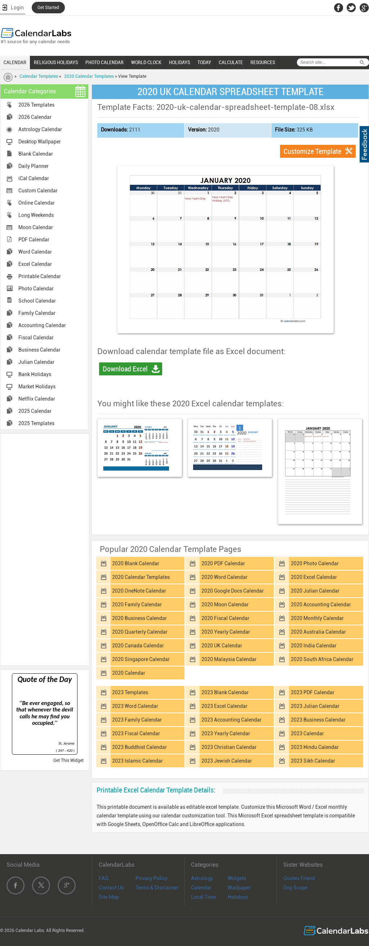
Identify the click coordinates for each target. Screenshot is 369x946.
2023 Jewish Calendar (226, 761)
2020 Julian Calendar (315, 591)
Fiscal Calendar (36, 337)
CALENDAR (15, 62)
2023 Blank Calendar (225, 692)
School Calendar (37, 301)
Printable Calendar (39, 276)
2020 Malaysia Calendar (229, 659)
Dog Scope (295, 888)
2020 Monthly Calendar (317, 618)
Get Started (48, 7)
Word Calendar (35, 252)
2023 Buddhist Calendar (139, 747)
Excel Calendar (35, 264)
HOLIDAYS (179, 62)
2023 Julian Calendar (315, 706)
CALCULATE (231, 62)
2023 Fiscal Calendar (136, 733)
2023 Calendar (307, 733)
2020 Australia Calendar (318, 632)
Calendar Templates (38, 76)
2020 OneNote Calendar (139, 591)
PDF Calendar (33, 239)
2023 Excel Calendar (224, 706)
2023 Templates (130, 692)
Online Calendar (36, 203)
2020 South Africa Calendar (322, 659)
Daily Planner (33, 166)
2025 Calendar (35, 411)
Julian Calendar (36, 362)
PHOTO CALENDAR (104, 62)
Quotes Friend (299, 878)
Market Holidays (36, 386)
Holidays (238, 897)
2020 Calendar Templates (89, 76)
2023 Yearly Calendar (225, 733)
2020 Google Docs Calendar (232, 591)
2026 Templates (36, 105)
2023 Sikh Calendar (313, 761)
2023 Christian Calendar (229, 747)
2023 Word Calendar (135, 706)
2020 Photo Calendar (315, 563)
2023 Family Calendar (137, 720)
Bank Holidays (34, 374)
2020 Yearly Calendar (225, 632)
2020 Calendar (128, 673)
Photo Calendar (36, 288)
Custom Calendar (38, 190)
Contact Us (111, 888)
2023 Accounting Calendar (231, 720)
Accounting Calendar (42, 325)
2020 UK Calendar (221, 645)
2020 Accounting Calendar (321, 604)
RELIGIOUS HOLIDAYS (56, 62)
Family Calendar (36, 313)
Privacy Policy (151, 878)
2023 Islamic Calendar (137, 761)
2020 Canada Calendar (138, 645)
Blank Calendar (35, 154)
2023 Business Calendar (318, 720)
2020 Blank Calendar (135, 563)
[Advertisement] (45, 549)
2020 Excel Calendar (314, 577)
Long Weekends (36, 215)
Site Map (109, 897)
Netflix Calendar (36, 399)
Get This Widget (68, 760)
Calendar (201, 888)
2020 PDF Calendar (223, 563)
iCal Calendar (33, 178)
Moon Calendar (35, 227)
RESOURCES (262, 62)
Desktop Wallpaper (39, 141)
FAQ (103, 878)
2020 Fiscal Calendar (225, 618)
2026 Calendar (35, 117)
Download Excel (125, 369)
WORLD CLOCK (146, 62)
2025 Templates (36, 423)
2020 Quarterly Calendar (140, 632)
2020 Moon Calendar (225, 604)
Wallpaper (239, 888)
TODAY (204, 62)
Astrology (202, 878)
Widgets (237, 878)
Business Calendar (39, 350)
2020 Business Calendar (139, 618)
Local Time (203, 897)
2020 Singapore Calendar (141, 659)
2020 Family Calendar (137, 604)
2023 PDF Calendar (312, 692)
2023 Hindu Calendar (315, 747)
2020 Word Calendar (224, 577)
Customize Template (312, 151)
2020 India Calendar (314, 645)
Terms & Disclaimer (157, 888)
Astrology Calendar (40, 129)
